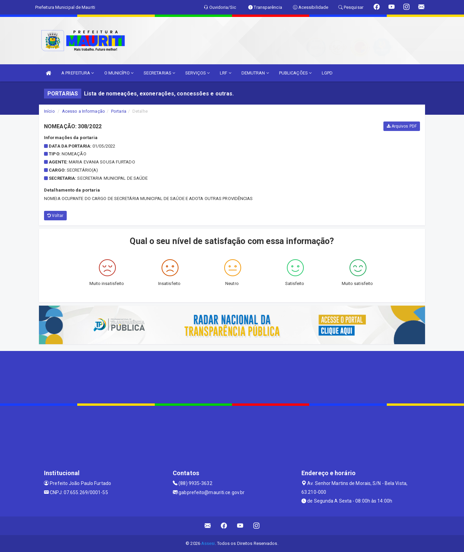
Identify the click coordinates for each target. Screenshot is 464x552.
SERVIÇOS (197, 72)
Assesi (208, 543)
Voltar (55, 215)
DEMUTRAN (255, 72)
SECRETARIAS (159, 72)
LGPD (327, 72)
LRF (225, 72)
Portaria (118, 111)
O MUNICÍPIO (118, 72)
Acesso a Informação (83, 111)
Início (49, 111)
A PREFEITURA (77, 72)
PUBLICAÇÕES (295, 72)
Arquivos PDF (402, 126)
